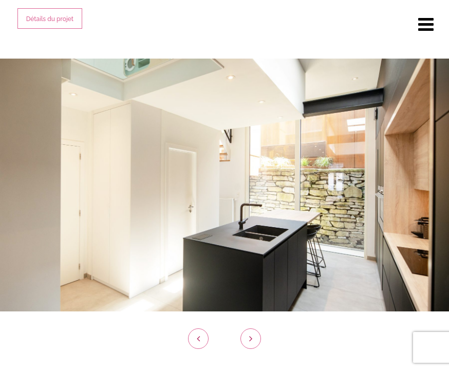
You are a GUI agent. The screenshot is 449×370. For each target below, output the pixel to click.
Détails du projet (49, 19)
